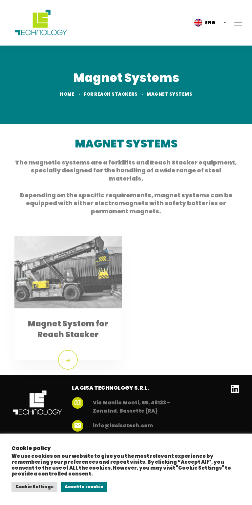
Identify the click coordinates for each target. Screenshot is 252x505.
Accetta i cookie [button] (84, 487)
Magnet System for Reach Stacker (68, 343)
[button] (208, 22)
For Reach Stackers (110, 94)
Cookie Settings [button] (34, 487)
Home (67, 94)
